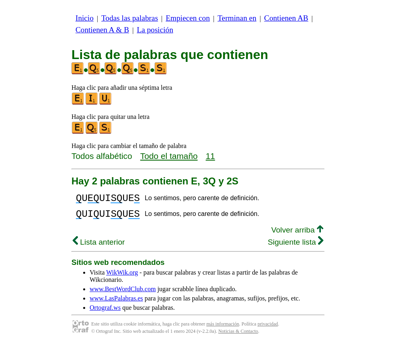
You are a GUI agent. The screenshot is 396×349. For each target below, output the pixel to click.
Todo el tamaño (168, 156)
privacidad (268, 329)
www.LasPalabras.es (116, 303)
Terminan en (237, 18)
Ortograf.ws (105, 312)
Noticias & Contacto (238, 336)
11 (210, 156)
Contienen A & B (102, 29)
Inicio (84, 18)
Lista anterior (99, 247)
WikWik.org (122, 277)
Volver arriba (297, 235)
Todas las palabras (129, 18)
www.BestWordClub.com (123, 293)
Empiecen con (188, 18)
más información (222, 329)
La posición (155, 29)
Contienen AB (286, 18)
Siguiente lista (295, 247)
